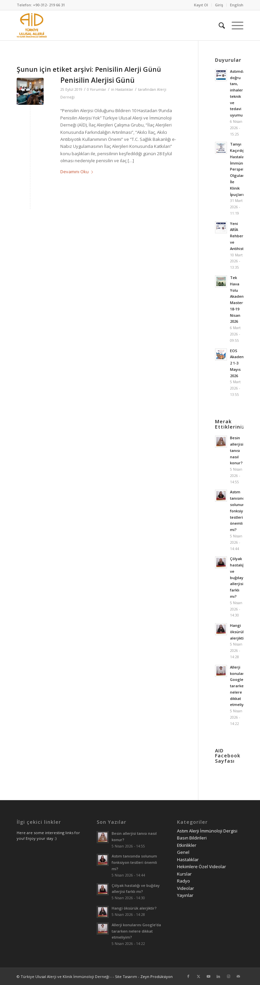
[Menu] (234, 25)
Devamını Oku (78, 172)
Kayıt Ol (201, 4)
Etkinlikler (186, 845)
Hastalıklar (124, 89)
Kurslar (184, 874)
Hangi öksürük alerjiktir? (238, 632)
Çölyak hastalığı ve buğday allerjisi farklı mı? (237, 577)
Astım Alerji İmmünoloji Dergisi (207, 831)
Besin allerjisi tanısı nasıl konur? (236, 450)
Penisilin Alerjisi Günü (97, 80)
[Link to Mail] (238, 976)
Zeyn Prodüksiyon (156, 976)
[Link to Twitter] (198, 976)
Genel (183, 852)
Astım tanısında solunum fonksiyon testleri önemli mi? (239, 510)
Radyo (183, 881)
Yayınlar (185, 895)
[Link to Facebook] (188, 976)
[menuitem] (201, 5)
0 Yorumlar (96, 89)
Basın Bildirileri (192, 838)
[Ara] (218, 25)
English (236, 4)
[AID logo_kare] (32, 25)
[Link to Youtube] (208, 976)
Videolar (185, 888)
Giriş (219, 4)
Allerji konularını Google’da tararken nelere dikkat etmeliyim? (240, 686)
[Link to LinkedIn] (218, 976)
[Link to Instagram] (228, 976)
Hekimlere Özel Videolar (201, 867)
